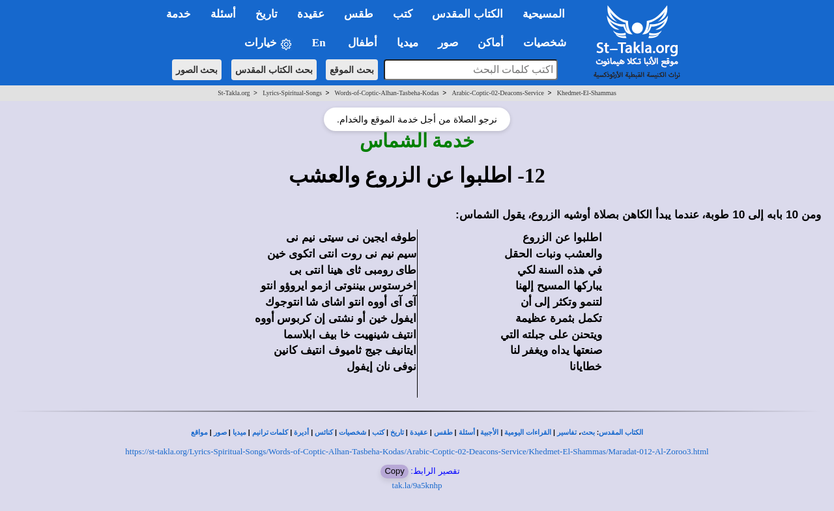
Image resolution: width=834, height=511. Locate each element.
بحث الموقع (352, 70)
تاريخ (397, 432)
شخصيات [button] (549, 42)
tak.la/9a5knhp (417, 485)
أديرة (301, 432)
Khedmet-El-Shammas (586, 92)
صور (220, 432)
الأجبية (489, 432)
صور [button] (448, 42)
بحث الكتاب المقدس (274, 70)
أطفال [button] (362, 42)
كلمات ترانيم (270, 432)
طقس (443, 432)
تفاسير (567, 432)
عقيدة (419, 432)
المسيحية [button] (544, 14)
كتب (378, 432)
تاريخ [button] (266, 14)
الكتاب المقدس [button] (467, 14)
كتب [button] (402, 14)
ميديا (239, 432)
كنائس (324, 432)
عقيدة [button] (310, 14)
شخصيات (352, 432)
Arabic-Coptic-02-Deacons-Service (498, 92)
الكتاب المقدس (621, 432)
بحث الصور (197, 70)
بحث (588, 432)
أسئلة (467, 432)
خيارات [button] (268, 43)
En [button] (320, 42)
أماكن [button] (491, 42)
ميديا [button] (407, 42)
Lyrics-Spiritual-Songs (292, 92)
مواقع (199, 432)
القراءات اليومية (527, 432)
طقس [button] (358, 14)
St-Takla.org (234, 92)
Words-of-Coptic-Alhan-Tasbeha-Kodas (387, 92)
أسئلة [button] (223, 14)
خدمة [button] (178, 14)
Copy (394, 471)
